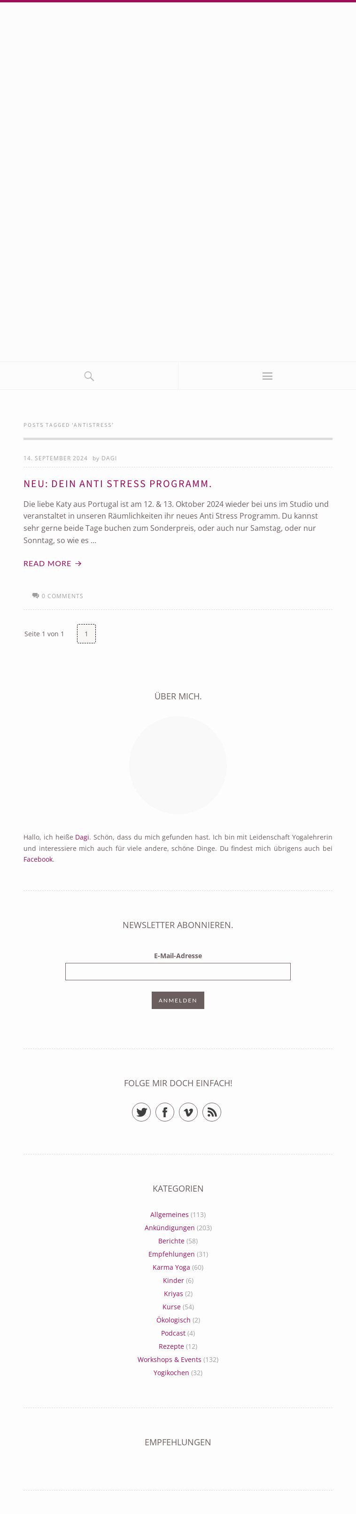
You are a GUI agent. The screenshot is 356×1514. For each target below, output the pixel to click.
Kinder (173, 1280)
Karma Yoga (171, 1267)
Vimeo (197, 1108)
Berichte (171, 1240)
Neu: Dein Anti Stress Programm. (117, 483)
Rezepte (171, 1346)
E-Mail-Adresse (178, 955)
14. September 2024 (55, 458)
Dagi (109, 458)
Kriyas (173, 1293)
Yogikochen (171, 1372)
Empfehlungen (171, 1254)
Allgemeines (169, 1214)
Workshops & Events (169, 1359)
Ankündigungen (170, 1227)
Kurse (172, 1306)
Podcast (173, 1333)
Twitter (150, 1108)
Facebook (38, 859)
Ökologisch (173, 1319)
